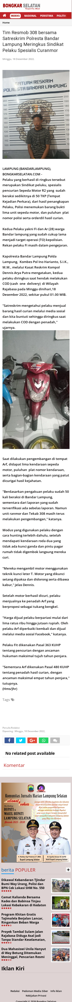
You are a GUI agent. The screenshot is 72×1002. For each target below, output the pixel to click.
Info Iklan (56, 991)
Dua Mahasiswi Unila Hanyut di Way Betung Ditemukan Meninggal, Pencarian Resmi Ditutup (23, 955)
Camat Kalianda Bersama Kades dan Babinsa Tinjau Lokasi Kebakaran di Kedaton (23, 901)
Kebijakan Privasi (36, 995)
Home (6, 22)
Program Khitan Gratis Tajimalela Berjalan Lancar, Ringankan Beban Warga (22, 918)
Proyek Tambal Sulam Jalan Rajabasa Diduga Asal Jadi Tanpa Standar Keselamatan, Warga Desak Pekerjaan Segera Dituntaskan (24, 939)
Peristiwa (46, 15)
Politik (61, 15)
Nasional (30, 15)
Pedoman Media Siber (35, 991)
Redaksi (15, 991)
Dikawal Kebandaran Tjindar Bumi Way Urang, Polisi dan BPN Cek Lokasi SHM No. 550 (23, 884)
